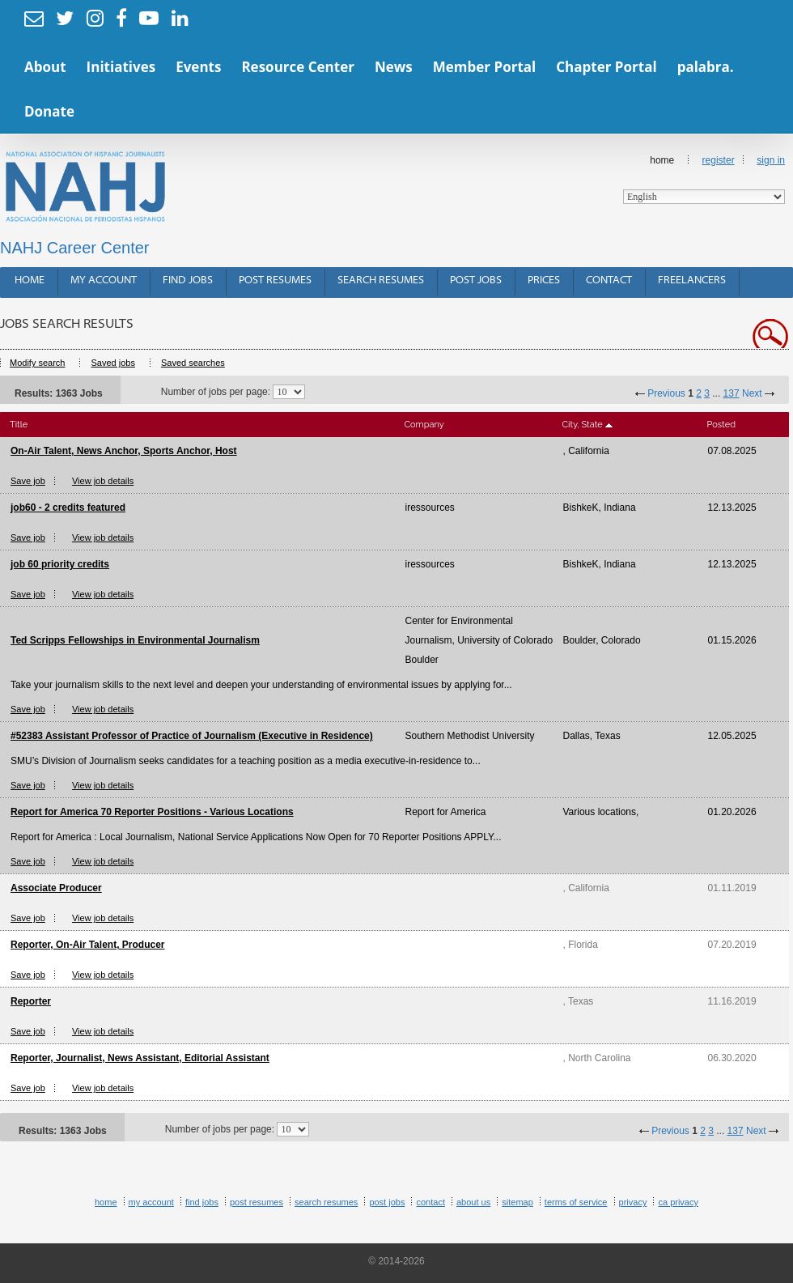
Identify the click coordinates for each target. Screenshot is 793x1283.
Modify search (37, 362)
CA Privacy (678, 1202)
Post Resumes (275, 280)
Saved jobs (112, 362)
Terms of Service (576, 1202)
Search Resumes (380, 280)
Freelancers (692, 280)
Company (424, 424)
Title (19, 424)
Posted (721, 424)
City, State (582, 424)
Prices (544, 280)
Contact (609, 280)
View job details (103, 481)
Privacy (633, 1202)
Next (752, 393)
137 (731, 393)
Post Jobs (476, 280)
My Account (103, 280)
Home (704, 179)
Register (718, 160)
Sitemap (517, 1202)
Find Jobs (188, 280)
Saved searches (193, 362)
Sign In (771, 160)
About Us (473, 1202)
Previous (666, 393)
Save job (28, 481)
